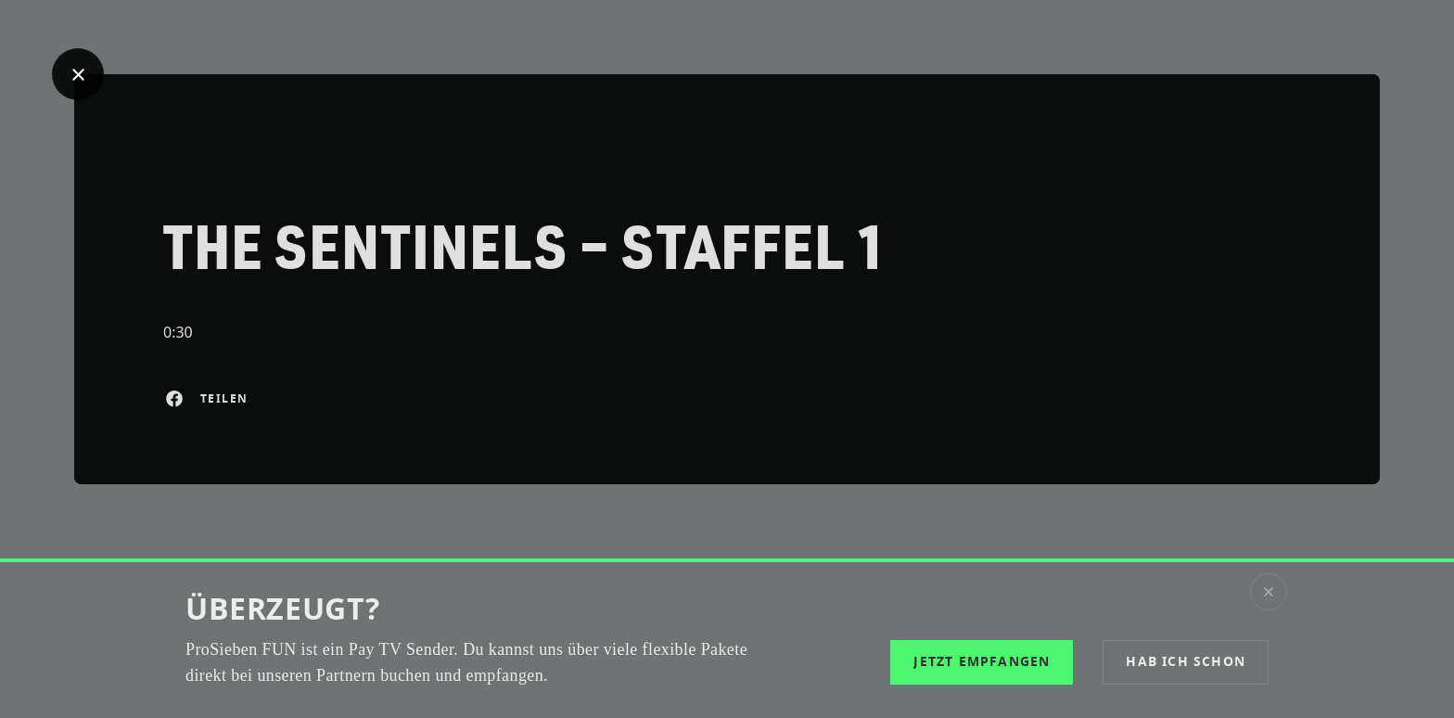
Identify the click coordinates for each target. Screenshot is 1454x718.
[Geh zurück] (78, 74)
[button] (1186, 662)
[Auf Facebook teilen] (174, 399)
